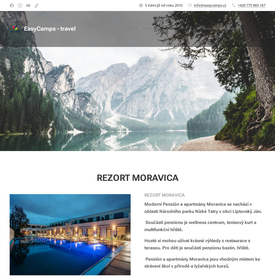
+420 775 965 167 (251, 5)
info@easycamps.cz (210, 5)
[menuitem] (223, 29)
